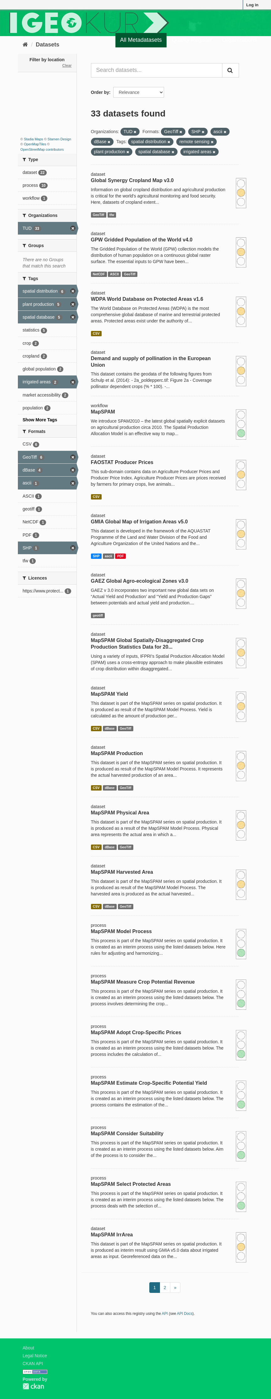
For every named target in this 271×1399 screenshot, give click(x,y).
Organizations (239, 40)
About (28, 1347)
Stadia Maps (33, 139)
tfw (111, 215)
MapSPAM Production (117, 753)
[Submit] (230, 70)
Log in (252, 5)
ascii (108, 556)
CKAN (33, 1386)
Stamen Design (59, 139)
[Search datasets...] (157, 70)
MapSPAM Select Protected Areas (131, 1184)
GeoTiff (98, 215)
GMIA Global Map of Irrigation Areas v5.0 (139, 521)
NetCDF (99, 274)
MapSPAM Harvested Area (122, 872)
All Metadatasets (141, 40)
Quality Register (192, 40)
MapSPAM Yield (109, 694)
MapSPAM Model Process (121, 931)
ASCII (114, 274)
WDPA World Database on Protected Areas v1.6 (147, 299)
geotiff (98, 615)
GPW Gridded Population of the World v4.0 (142, 239)
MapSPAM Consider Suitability (127, 1133)
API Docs (185, 1313)
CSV (96, 333)
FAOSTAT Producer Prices (122, 462)
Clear (67, 65)
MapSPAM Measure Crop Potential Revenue (143, 982)
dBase (110, 728)
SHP (96, 556)
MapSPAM (103, 411)
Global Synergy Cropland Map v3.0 (132, 180)
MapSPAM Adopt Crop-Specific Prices (136, 1032)
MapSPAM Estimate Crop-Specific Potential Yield (149, 1083)
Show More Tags (40, 419)
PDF (120, 556)
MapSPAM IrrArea (112, 1234)
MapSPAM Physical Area (120, 812)
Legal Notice (35, 1355)
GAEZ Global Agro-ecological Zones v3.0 (140, 581)
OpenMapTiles (35, 144)
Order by (100, 92)
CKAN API (33, 1363)
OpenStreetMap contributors (42, 149)
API (165, 1313)
